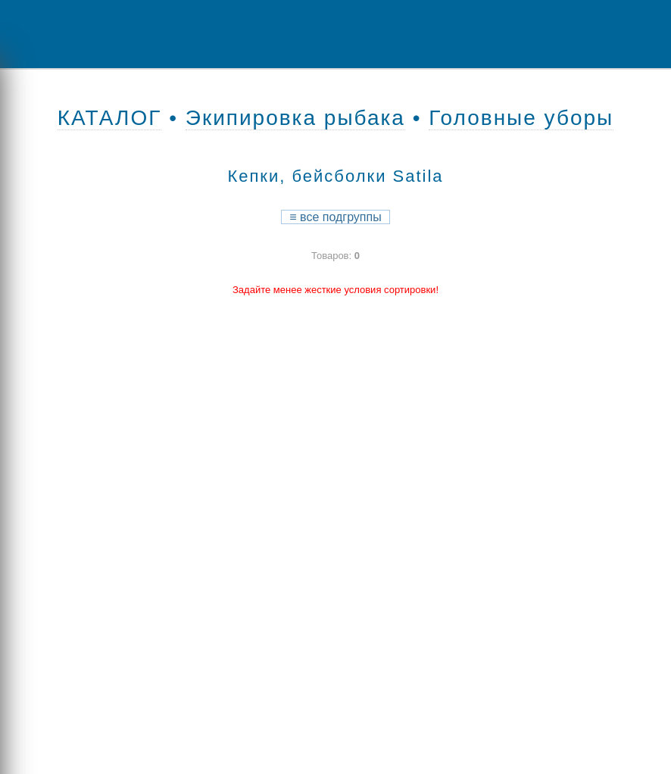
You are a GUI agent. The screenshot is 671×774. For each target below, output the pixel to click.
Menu (64, 34)
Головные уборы (521, 118)
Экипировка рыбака (295, 118)
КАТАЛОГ (110, 118)
